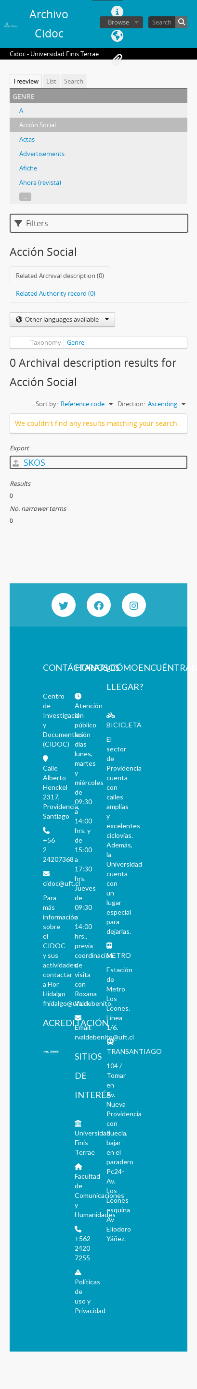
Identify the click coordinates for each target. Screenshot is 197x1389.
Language (117, 36)
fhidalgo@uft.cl (65, 1003)
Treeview (26, 81)
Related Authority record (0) (55, 293)
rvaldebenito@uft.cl (104, 1037)
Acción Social (37, 125)
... (25, 197)
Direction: (131, 403)
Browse (118, 22)
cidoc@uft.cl (61, 883)
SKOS (29, 462)
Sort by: (47, 403)
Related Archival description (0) (60, 275)
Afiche (28, 168)
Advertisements (42, 153)
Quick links (117, 12)
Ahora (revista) (40, 182)
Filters (31, 223)
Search (73, 81)
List (51, 81)
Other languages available (66, 319)
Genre (75, 342)
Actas (27, 139)
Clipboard (117, 60)
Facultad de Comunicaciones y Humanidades (99, 1195)
